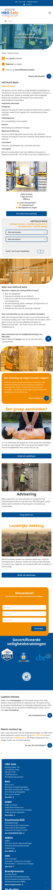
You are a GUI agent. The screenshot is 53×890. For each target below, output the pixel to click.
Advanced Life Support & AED (16, 830)
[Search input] (28, 21)
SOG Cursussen (11, 859)
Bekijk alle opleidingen (27, 456)
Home (4, 53)
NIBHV (7, 841)
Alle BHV (8, 797)
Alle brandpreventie (13, 884)
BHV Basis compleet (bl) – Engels (17, 789)
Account (27, 4)
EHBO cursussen (11, 805)
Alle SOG (8, 866)
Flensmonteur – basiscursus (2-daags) (19, 864)
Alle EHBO (9, 815)
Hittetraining (10, 848)
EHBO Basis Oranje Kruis (14, 807)
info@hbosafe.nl (32, 2)
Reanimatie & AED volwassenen (17, 825)
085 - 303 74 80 (20, 2)
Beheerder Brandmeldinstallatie (17, 846)
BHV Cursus (9, 784)
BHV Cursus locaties (12, 794)
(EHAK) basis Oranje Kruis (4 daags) (18, 810)
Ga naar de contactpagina (35, 745)
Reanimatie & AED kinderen (15, 828)
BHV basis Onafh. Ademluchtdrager (18, 843)
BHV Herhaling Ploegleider (15, 792)
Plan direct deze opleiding (26, 214)
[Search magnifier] (5, 21)
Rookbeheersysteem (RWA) (15, 881)
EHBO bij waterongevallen (15, 812)
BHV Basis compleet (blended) (16, 787)
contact (18, 339)
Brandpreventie (11, 874)
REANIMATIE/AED (11, 823)
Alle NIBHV (9, 851)
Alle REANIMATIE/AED (13, 833)
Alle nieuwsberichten (37, 715)
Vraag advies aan (26, 515)
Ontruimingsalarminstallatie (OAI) (18, 879)
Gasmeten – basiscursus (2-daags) (18, 861)
